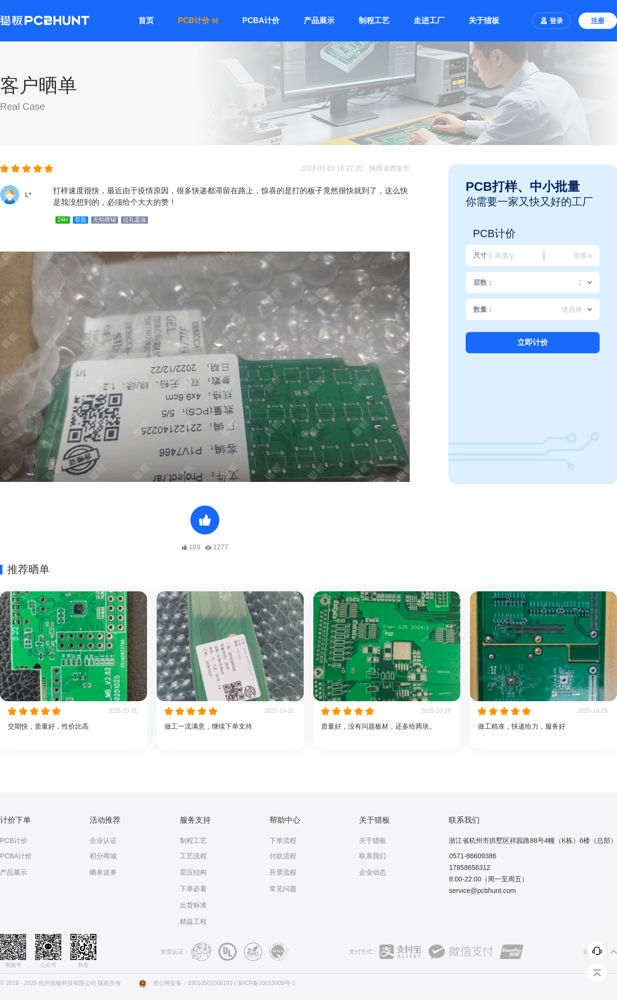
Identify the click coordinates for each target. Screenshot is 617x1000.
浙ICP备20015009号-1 (266, 983)
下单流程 (282, 840)
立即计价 (532, 342)
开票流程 (282, 872)
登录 (551, 21)
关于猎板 (484, 20)
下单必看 (193, 889)
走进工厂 (429, 20)
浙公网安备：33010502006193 (192, 983)
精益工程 (193, 921)
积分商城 (103, 856)
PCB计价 (13, 840)
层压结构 (193, 872)
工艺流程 (193, 856)
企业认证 (103, 840)
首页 (146, 20)
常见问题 (282, 889)
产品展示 (319, 20)
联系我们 (372, 856)
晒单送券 (103, 872)
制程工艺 (374, 20)
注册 (597, 21)
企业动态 (372, 872)
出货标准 (193, 905)
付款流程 (282, 856)
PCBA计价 (261, 20)
